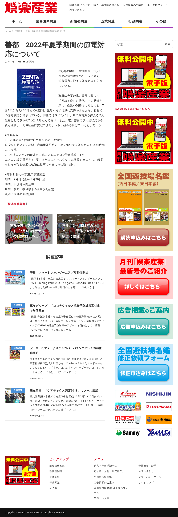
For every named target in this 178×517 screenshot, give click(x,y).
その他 (53, 488)
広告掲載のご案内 (133, 5)
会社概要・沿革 (147, 465)
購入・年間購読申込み (106, 5)
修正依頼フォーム (157, 5)
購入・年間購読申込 (105, 465)
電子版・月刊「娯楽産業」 (109, 471)
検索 (167, 44)
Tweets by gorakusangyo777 (133, 108)
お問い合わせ (77, 9)
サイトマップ (146, 482)
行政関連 (54, 482)
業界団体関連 (57, 465)
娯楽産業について (79, 5)
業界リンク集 (101, 498)
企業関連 (30, 61)
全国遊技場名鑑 (103, 476)
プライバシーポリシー (151, 476)
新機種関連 (55, 471)
